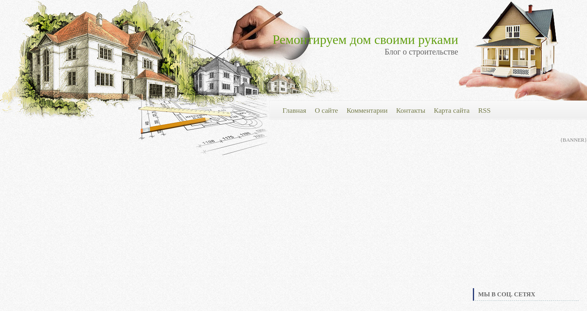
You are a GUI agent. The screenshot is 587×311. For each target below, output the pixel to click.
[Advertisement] (526, 225)
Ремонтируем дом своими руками (365, 39)
